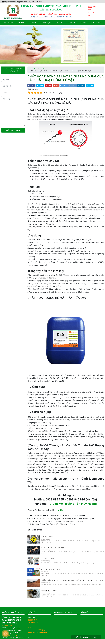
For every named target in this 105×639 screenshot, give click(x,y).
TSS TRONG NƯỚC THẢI (50, 564)
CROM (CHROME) (47, 532)
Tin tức (59, 23)
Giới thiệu (8, 23)
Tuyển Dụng (46, 23)
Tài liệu (32, 23)
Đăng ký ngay (13, 125)
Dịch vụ (21, 23)
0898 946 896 (33, 615)
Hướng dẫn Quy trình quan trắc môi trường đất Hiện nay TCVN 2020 (72, 575)
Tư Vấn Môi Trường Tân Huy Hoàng (72, 498)
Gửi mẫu (71, 23)
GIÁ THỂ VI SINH (47, 554)
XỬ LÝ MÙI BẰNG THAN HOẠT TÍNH (54, 543)
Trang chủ (33, 63)
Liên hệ (83, 23)
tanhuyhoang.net (40, 627)
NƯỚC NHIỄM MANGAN (50, 586)
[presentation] (3, 43)
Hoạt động (96, 23)
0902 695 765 (35, 2)
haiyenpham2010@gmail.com (14, 2)
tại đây (60, 505)
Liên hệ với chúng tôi (86, 637)
